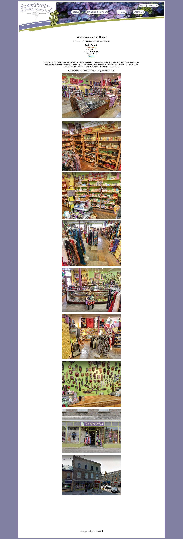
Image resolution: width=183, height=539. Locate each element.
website (91, 56)
